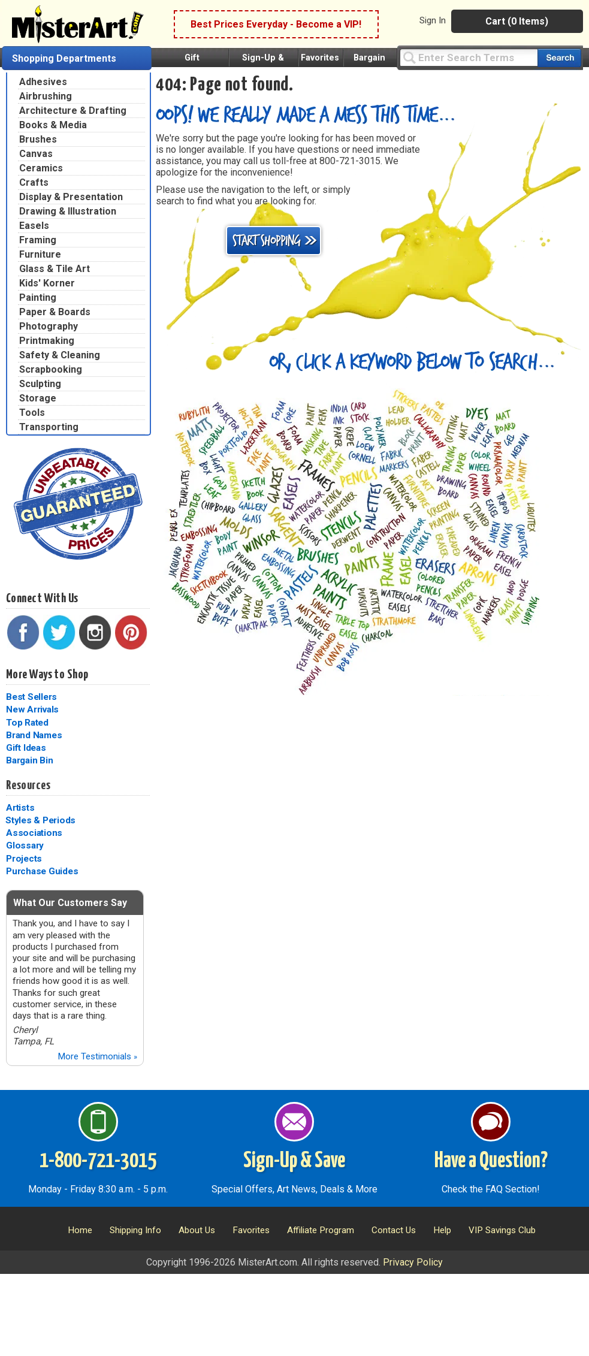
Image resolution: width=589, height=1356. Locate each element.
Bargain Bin (29, 760)
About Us (197, 1230)
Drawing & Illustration (67, 211)
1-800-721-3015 (98, 1161)
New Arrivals (32, 709)
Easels (34, 225)
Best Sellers (31, 696)
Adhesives (43, 81)
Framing (37, 240)
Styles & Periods (40, 820)
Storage (37, 398)
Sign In (432, 20)
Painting (37, 297)
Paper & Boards (54, 312)
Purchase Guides (42, 871)
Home (80, 1230)
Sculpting (40, 383)
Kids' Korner (47, 283)
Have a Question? (491, 1161)
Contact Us (393, 1230)
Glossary (25, 845)
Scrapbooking (50, 369)
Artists (20, 807)
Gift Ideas (26, 747)
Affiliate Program (320, 1230)
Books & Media (53, 125)
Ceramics (41, 168)
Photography (48, 326)
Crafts (34, 182)
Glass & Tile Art (54, 268)
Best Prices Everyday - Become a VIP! (276, 24)
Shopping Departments (64, 58)
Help (442, 1230)
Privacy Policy (413, 1262)
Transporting (48, 427)
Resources (28, 786)
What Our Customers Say (70, 902)
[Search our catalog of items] (559, 58)
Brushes (38, 139)
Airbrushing (45, 96)
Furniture (40, 254)
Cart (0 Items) (516, 21)
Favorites (320, 58)
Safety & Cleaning (59, 355)
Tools (32, 412)
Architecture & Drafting (72, 110)
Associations (34, 833)
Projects (24, 858)
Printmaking (46, 340)
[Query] (468, 57)
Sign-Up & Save (294, 1161)
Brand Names (34, 735)
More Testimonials (97, 1056)
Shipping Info (135, 1230)
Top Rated (27, 722)
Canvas (36, 153)
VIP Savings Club (502, 1230)
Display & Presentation (71, 197)
